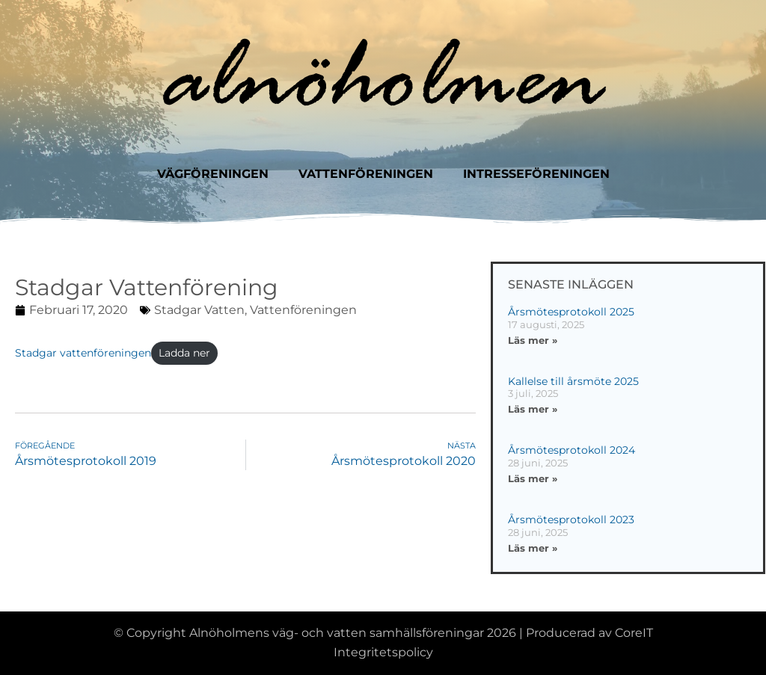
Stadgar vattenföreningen (83, 353)
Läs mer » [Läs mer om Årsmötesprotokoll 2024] (532, 478)
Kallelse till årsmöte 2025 (573, 381)
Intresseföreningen (536, 174)
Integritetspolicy (383, 652)
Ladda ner (184, 353)
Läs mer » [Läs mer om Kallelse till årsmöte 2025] (532, 409)
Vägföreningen (213, 174)
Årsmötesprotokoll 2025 (571, 311)
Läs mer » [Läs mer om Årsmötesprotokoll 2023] (532, 548)
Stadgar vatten (199, 310)
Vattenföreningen (365, 174)
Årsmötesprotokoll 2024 (571, 450)
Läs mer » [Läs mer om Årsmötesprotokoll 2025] (532, 340)
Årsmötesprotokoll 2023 (571, 519)
